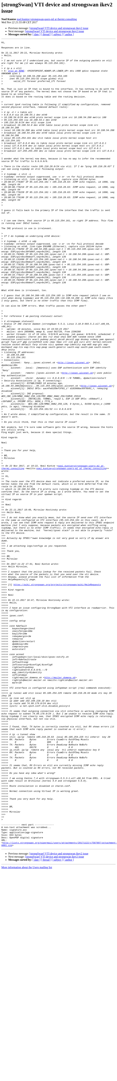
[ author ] (69, 34)
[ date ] (36, 34)
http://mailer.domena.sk (59, 798)
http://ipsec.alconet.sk (73, 423)
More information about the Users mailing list (26, 1022)
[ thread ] (46, 34)
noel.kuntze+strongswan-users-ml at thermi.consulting (47, 19)
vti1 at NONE (16, 76)
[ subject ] (57, 34)
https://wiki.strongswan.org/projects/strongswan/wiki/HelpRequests (57, 687)
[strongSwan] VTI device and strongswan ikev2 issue (58, 28)
